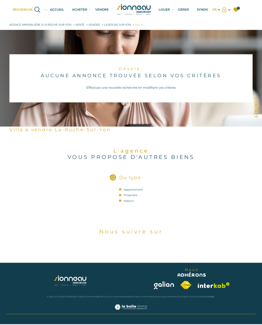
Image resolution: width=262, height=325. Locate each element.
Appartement (133, 193)
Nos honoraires (123, 297)
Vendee (94, 24)
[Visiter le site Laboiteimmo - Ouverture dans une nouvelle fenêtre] (131, 312)
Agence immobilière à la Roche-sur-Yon (40, 24)
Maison (129, 204)
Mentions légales (157, 297)
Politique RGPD (196, 297)
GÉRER (183, 9)
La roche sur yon (117, 24)
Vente (80, 24)
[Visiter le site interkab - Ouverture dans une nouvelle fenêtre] (214, 285)
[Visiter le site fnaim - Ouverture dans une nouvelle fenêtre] (185, 285)
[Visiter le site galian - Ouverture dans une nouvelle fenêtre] (164, 285)
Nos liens (181, 297)
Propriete (130, 198)
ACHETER (79, 9)
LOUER (164, 9)
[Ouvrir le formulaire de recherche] (27, 9)
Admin (171, 297)
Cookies (210, 297)
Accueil (57, 9)
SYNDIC (203, 9)
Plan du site (139, 297)
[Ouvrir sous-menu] (89, 9)
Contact (255, 107)
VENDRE (102, 9)
